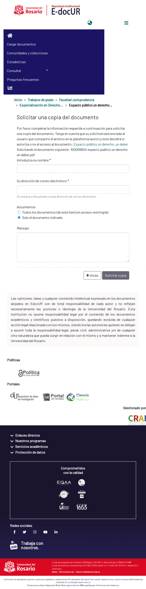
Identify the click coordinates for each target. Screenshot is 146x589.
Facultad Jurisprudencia (76, 100)
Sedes (54, 571)
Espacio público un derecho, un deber (100, 144)
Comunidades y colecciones (27, 53)
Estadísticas (16, 62)
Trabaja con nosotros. (26, 545)
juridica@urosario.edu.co (79, 582)
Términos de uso (66, 571)
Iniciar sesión (105, 23)
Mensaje (23, 228)
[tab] (73, 435)
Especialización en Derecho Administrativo (41, 105)
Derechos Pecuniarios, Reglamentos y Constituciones (105, 579)
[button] (90, 23)
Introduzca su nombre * (34, 160)
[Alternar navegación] (126, 23)
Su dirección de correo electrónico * (43, 181)
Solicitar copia (115, 275)
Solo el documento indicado (42, 217)
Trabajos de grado (41, 100)
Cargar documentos (21, 44)
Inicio (18, 100)
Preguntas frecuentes (23, 79)
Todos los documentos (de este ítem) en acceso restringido (65, 212)
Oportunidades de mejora (88, 571)
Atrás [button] (92, 275)
